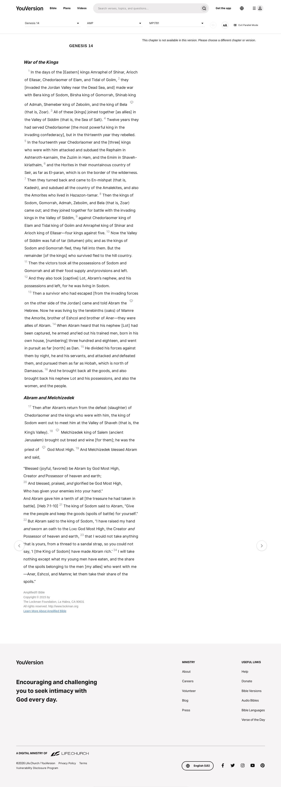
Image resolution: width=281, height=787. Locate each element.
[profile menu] (257, 8)
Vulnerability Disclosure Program (37, 768)
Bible (53, 8)
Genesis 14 (52, 23)
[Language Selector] (242, 8)
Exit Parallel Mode (246, 25)
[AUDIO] (213, 25)
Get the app (223, 8)
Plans (67, 8)
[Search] (146, 8)
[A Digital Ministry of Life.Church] (140, 751)
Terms (83, 763)
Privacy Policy (67, 763)
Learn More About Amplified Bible (44, 611)
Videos (81, 8)
